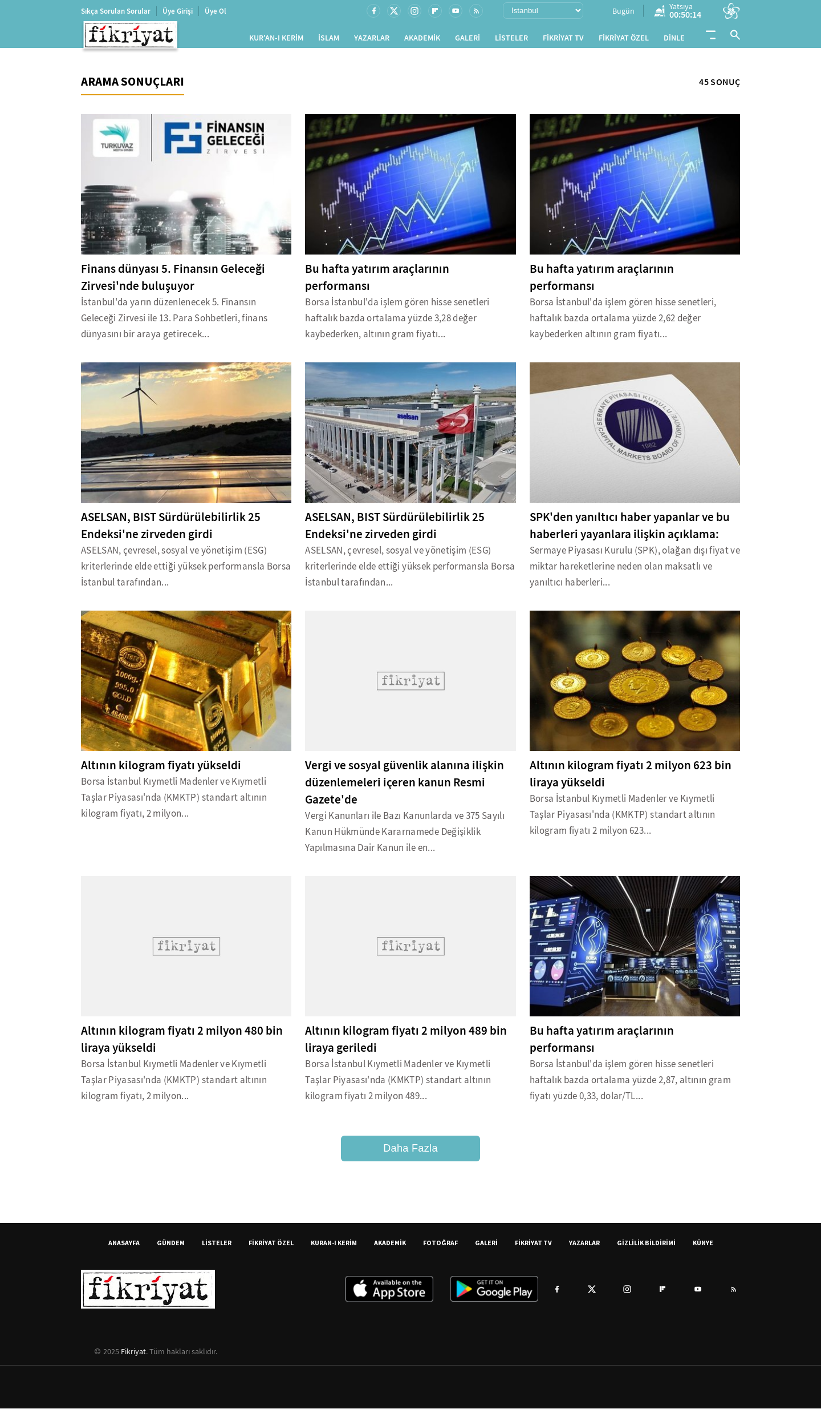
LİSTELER (511, 40)
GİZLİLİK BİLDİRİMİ (646, 1247)
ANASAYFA (124, 1247)
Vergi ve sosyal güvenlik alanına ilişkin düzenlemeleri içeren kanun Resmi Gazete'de (404, 787)
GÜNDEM (171, 1247)
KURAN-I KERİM (334, 1247)
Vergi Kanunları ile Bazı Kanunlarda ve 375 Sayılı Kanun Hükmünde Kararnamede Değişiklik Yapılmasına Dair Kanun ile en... (405, 836)
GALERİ (467, 40)
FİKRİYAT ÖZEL (624, 40)
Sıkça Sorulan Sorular (116, 11)
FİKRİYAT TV (563, 40)
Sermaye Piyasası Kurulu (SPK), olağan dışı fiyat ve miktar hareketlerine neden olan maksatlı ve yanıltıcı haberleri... (635, 571)
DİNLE (674, 40)
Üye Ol (215, 11)
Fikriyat (133, 1356)
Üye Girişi (177, 11)
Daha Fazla (410, 1152)
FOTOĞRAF (440, 1247)
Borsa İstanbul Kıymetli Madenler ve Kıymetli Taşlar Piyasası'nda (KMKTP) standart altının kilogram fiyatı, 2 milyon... (174, 802)
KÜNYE (703, 1247)
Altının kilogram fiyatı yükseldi (161, 770)
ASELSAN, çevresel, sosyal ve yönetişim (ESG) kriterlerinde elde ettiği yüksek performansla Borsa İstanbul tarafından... (186, 571)
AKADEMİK (422, 40)
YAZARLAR (371, 40)
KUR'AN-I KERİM (276, 40)
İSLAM (328, 40)
